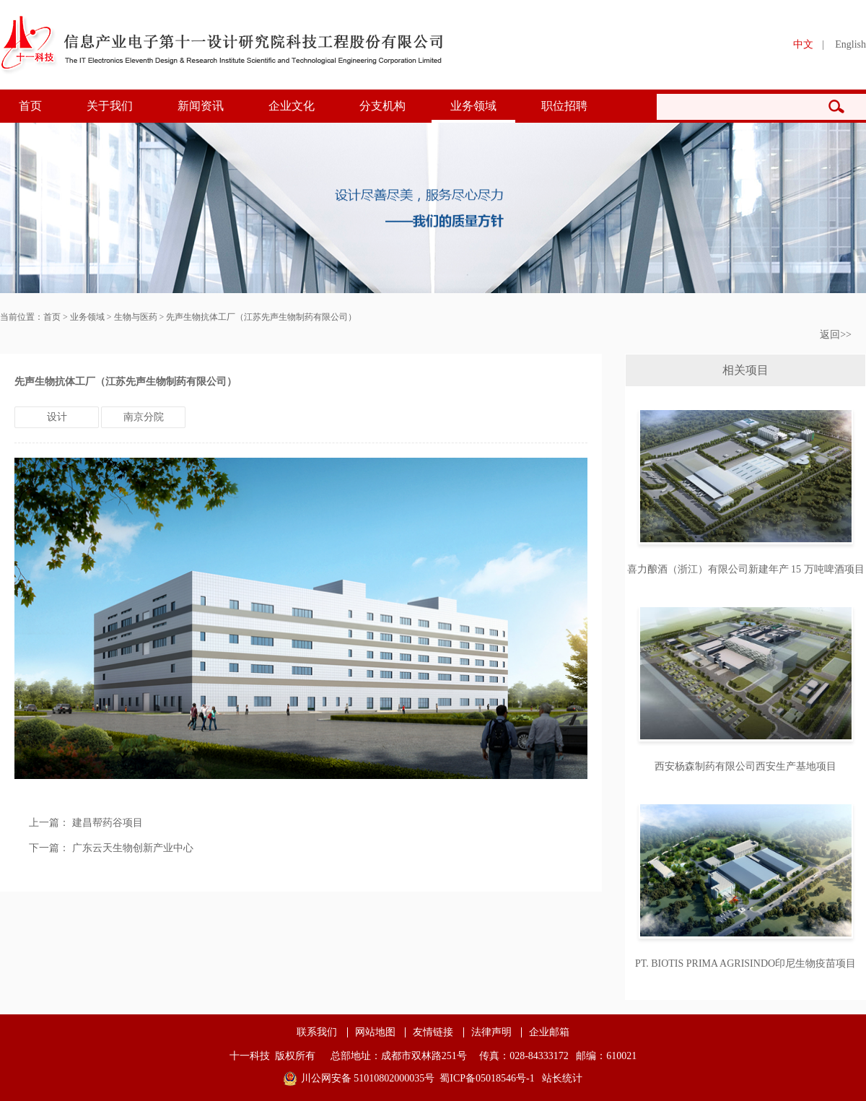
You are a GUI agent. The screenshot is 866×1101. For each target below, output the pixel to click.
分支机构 (382, 106)
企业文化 (291, 106)
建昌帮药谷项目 (107, 822)
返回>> (836, 334)
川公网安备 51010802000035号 (368, 1078)
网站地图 (375, 1032)
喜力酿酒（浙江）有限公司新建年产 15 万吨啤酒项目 (746, 569)
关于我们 (110, 106)
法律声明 (491, 1032)
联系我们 (317, 1032)
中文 (803, 44)
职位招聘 (564, 106)
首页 (30, 106)
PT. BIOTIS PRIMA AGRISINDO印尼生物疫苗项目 (745, 963)
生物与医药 (135, 317)
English (850, 44)
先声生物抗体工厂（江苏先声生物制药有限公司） (261, 317)
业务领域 (473, 106)
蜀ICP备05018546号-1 (486, 1078)
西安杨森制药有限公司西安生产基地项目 (745, 766)
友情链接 (433, 1032)
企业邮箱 (549, 1032)
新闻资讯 (201, 106)
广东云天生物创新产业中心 (132, 848)
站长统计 (562, 1078)
